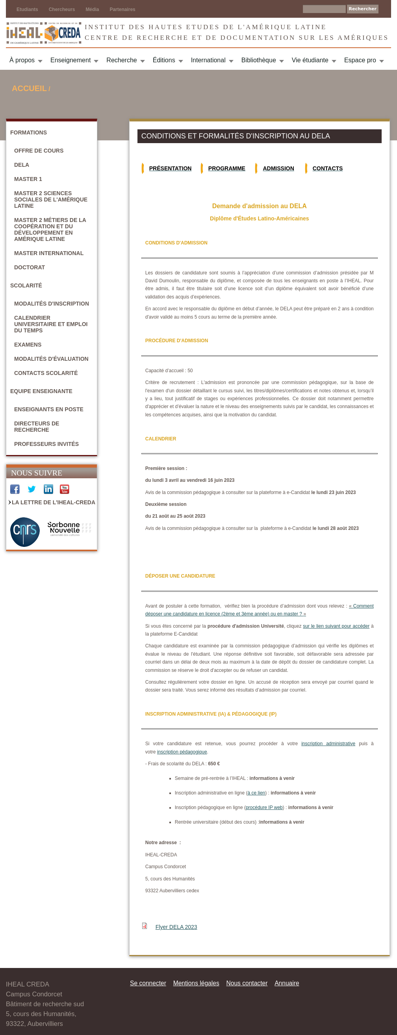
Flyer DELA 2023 (176, 927)
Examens (27, 344)
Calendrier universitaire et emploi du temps (50, 324)
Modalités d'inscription (51, 303)
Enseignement (70, 60)
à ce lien (256, 793)
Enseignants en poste (48, 409)
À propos (22, 60)
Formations (28, 132)
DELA (21, 165)
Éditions (164, 60)
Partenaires (122, 9)
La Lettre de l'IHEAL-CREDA (53, 502)
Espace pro (360, 60)
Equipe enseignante (41, 391)
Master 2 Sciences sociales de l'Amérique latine (50, 199)
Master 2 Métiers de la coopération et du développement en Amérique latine (50, 229)
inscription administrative (328, 743)
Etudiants (27, 9)
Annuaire (287, 983)
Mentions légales (196, 983)
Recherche (121, 60)
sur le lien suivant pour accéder (336, 626)
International (208, 60)
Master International (48, 253)
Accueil (29, 88)
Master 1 (28, 179)
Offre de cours (38, 150)
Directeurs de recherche (36, 426)
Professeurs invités (46, 444)
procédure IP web (264, 807)
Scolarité (26, 285)
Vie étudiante (310, 60)
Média (92, 9)
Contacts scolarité (46, 373)
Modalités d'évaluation (51, 359)
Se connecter (148, 983)
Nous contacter (246, 983)
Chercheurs (62, 9)
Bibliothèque (258, 60)
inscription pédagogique (182, 752)
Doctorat (29, 267)
